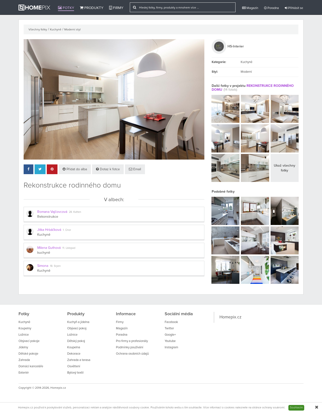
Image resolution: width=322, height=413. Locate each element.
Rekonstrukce (47, 216)
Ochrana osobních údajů (132, 353)
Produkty (91, 8)
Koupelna (73, 347)
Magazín (250, 8)
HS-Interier (235, 46)
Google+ (170, 334)
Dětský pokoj (76, 341)
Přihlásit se (294, 8)
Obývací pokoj (76, 328)
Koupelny (25, 328)
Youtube (170, 341)
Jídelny (23, 347)
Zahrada (24, 360)
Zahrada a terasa (78, 360)
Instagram (171, 347)
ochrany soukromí (273, 407)
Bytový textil (75, 372)
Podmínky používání (129, 347)
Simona (42, 266)
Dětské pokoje (28, 353)
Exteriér (24, 372)
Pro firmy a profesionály (132, 341)
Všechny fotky (37, 29)
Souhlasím (296, 407)
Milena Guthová (49, 248)
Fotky (66, 8)
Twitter (169, 328)
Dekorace (73, 353)
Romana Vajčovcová (52, 212)
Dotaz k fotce (108, 169)
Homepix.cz (230, 317)
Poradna (271, 8)
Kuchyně (55, 29)
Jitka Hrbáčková (49, 230)
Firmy (116, 8)
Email (135, 169)
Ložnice (24, 334)
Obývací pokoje (29, 341)
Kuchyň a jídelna (78, 322)
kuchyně (43, 252)
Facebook (171, 322)
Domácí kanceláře (31, 366)
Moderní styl (72, 29)
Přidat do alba (75, 169)
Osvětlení (73, 366)
